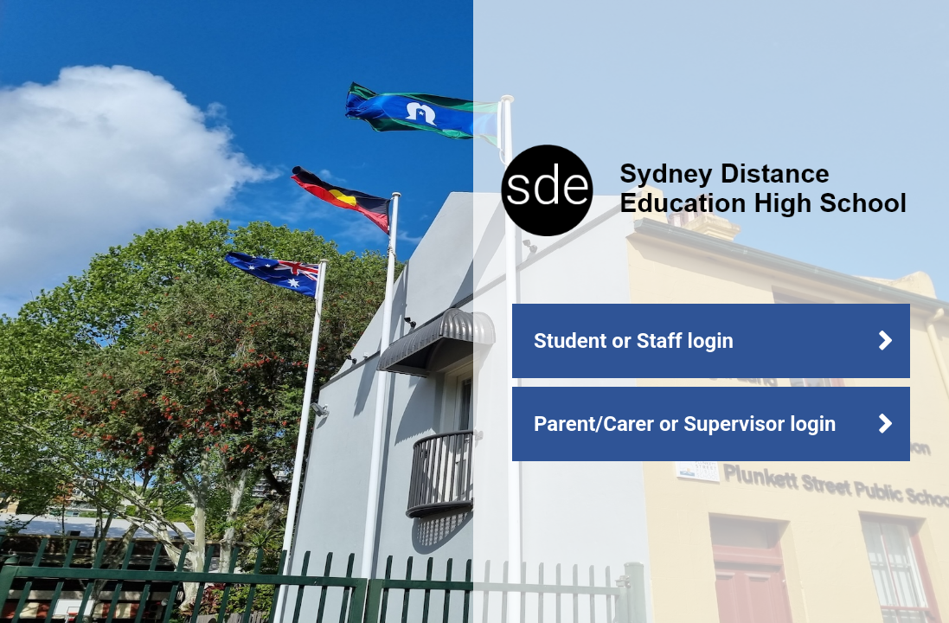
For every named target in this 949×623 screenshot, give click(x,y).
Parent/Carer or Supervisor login (685, 424)
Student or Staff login (634, 341)
